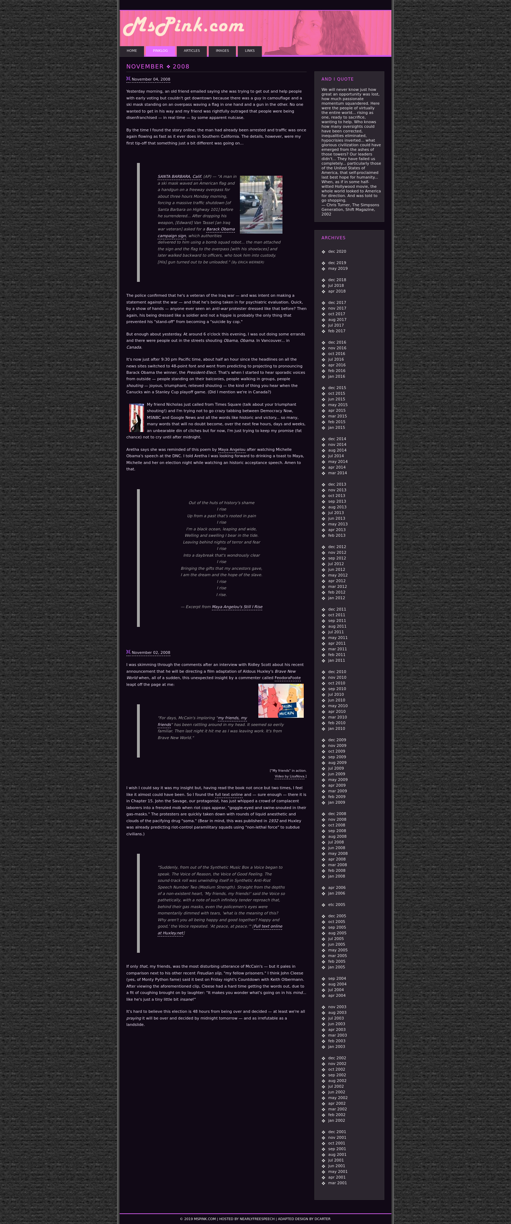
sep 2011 (337, 620)
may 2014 (338, 461)
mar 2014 (337, 473)
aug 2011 (337, 626)
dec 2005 (337, 916)
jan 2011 (336, 660)
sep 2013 (337, 501)
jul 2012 (336, 564)
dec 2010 (337, 672)
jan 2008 (336, 876)
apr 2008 (337, 859)
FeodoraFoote (288, 678)
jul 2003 (336, 1018)
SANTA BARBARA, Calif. (180, 177)
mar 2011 (337, 649)
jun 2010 (336, 700)
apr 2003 (337, 1029)
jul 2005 (336, 938)
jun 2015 (336, 399)
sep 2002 (337, 1075)
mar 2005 (337, 955)
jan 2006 (336, 893)
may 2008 (338, 853)
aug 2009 (337, 762)
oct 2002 (336, 1069)
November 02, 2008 (151, 652)
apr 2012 (337, 581)
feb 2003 (337, 1041)
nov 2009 (337, 745)
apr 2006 (337, 887)
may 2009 (338, 779)
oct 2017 (336, 314)
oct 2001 (336, 1143)
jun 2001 (336, 1166)
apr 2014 (337, 467)
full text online (229, 794)
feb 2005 (337, 961)
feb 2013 (337, 535)
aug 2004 (337, 984)
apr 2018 (337, 291)
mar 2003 (337, 1035)
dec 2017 (337, 302)
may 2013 (338, 524)
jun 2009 (336, 774)
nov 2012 (337, 552)
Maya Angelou (232, 449)
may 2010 (338, 706)
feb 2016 (337, 370)
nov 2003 (337, 1007)
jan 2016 (336, 376)
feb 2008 (337, 870)
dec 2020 (337, 251)
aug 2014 (337, 450)
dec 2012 (337, 547)
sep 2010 (337, 689)
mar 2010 (337, 717)
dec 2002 (337, 1058)
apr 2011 (337, 643)
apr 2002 (337, 1103)
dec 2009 (337, 740)
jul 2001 (336, 1160)
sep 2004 (337, 978)
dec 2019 (337, 263)
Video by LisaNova (289, 776)
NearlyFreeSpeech (257, 1219)
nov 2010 (337, 677)
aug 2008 (337, 836)
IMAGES (222, 51)
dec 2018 (337, 280)
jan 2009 (336, 802)
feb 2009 (337, 796)
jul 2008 (336, 842)
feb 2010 (337, 723)
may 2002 (338, 1097)
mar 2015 (337, 416)
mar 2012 (337, 586)
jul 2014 (336, 456)
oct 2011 (336, 615)
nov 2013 (337, 490)
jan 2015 (336, 427)
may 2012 (338, 575)
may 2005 (338, 950)
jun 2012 (336, 569)
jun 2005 (336, 944)
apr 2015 (337, 410)
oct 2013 (336, 495)
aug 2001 (337, 1154)
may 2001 (338, 1171)
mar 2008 (337, 865)
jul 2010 (336, 694)
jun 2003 (336, 1024)
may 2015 (338, 405)
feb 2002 (337, 1115)
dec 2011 (337, 609)
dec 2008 (337, 814)
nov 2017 (337, 308)
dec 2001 (337, 1132)
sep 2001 (337, 1149)
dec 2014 (337, 439)
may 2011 (338, 637)
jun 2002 (336, 1092)
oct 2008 (336, 825)
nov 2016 (337, 348)
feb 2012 (337, 592)
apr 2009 (337, 785)
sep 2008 (337, 831)
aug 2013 (337, 507)
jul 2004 (336, 990)
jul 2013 (336, 512)
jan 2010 (336, 728)
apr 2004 (337, 995)
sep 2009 (337, 757)
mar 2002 (337, 1109)
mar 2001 (337, 1183)
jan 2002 (336, 1120)
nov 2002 (337, 1063)
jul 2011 (336, 632)
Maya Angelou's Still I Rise (237, 607)
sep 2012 (337, 558)
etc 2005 (336, 904)
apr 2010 (337, 711)
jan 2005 (336, 967)
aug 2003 (337, 1012)
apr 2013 (337, 530)
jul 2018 (336, 285)
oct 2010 (336, 683)
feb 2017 (337, 331)
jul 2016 (336, 359)
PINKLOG (160, 51)
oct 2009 (336, 751)
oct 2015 (336, 393)
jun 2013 (336, 518)
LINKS (250, 51)
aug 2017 (337, 319)
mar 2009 (337, 791)
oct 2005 (336, 921)
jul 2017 (336, 325)
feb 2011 (337, 654)
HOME (132, 51)
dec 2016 (337, 342)
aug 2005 (337, 933)
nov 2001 (337, 1137)
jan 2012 (336, 598)
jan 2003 (336, 1046)
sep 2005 (337, 927)
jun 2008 (336, 848)
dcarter (322, 1219)
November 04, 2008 (151, 79)
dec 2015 (337, 388)
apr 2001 (337, 1177)
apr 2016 (337, 365)
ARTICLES (192, 51)
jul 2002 (336, 1086)
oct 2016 (336, 353)
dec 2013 (337, 484)
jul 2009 (336, 768)
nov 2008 (337, 819)
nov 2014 (337, 444)
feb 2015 (337, 422)
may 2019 (338, 268)
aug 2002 (337, 1080)
